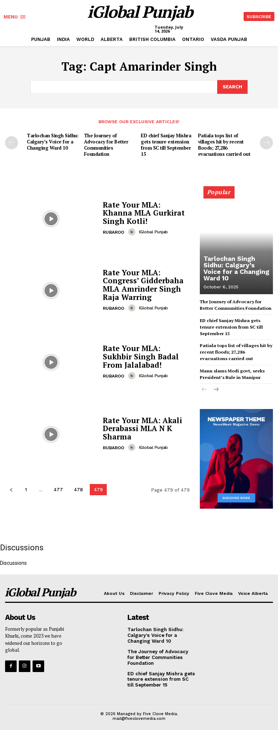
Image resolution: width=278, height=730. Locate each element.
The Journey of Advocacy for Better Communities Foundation (106, 144)
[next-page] (266, 142)
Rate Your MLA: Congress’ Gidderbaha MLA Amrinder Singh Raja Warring (142, 284)
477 (58, 489)
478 (78, 489)
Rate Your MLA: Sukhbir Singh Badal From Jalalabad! (145, 356)
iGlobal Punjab (153, 231)
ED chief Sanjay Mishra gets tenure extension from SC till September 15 (166, 144)
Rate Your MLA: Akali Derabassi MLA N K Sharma (141, 428)
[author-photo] (133, 231)
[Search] (232, 86)
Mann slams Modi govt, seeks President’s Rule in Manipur (232, 371)
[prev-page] (11, 142)
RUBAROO (113, 231)
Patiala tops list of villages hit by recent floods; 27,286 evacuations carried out (224, 144)
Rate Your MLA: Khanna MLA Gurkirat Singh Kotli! (146, 212)
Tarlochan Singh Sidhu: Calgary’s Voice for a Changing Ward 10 (52, 141)
